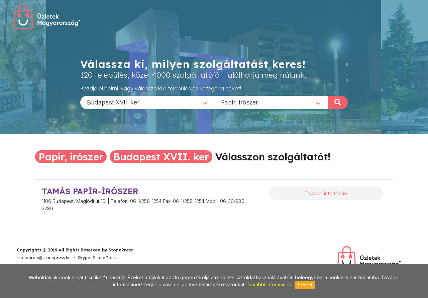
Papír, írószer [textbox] (239, 101)
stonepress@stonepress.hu (44, 257)
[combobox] (147, 102)
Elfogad (305, 285)
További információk (269, 284)
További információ (326, 193)
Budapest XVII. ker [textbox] (113, 101)
